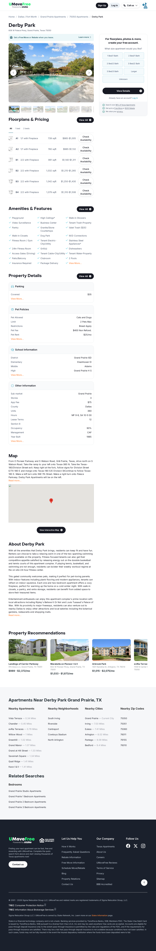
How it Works (68, 846)
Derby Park (22, 25)
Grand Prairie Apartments (53, 16)
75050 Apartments (78, 16)
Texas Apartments (105, 846)
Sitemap (100, 878)
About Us (101, 852)
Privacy (100, 873)
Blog (64, 873)
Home (12, 16)
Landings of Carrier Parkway (23, 664)
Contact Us (67, 884)
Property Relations (71, 878)
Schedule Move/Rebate (73, 868)
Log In (114, 5)
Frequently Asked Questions (76, 852)
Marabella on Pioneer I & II (64, 664)
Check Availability (85, 138)
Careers (100, 857)
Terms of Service (105, 868)
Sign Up (102, 5)
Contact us (18, 864)
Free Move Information (73, 862)
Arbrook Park (99, 664)
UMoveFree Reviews (106, 862)
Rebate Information (71, 857)
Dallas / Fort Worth (27, 16)
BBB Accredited (104, 884)
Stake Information (99, 915)
